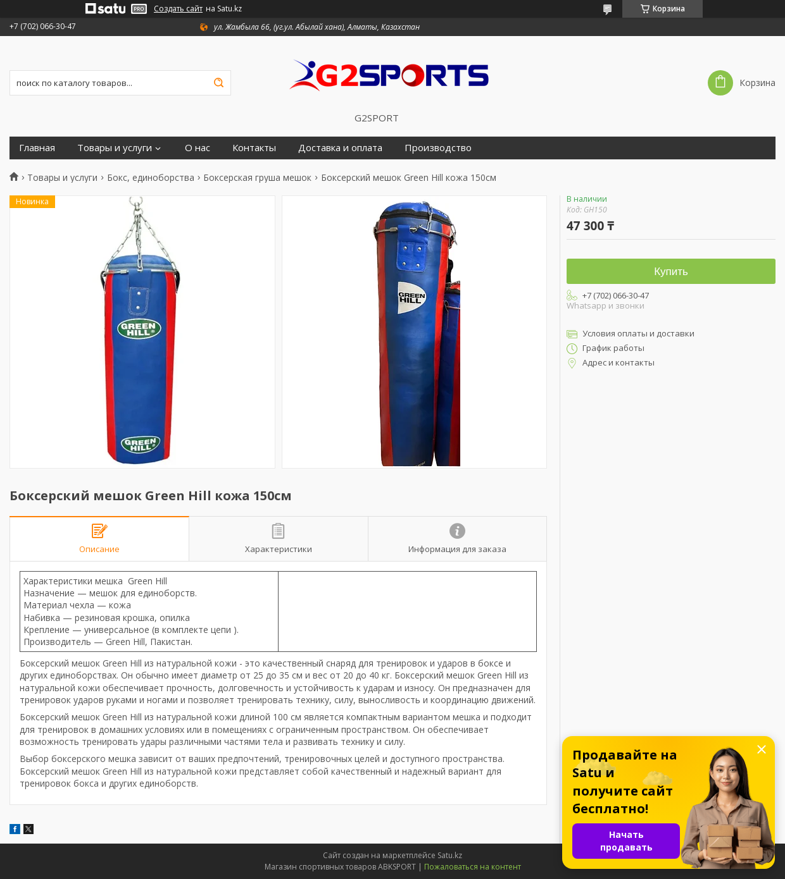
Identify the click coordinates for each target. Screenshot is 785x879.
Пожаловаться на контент (472, 866)
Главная (37, 147)
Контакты (254, 147)
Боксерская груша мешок (257, 177)
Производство (438, 147)
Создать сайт (178, 8)
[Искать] (218, 82)
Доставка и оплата (340, 147)
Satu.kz (449, 855)
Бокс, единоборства (150, 177)
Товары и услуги (114, 147)
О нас (197, 147)
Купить (671, 272)
